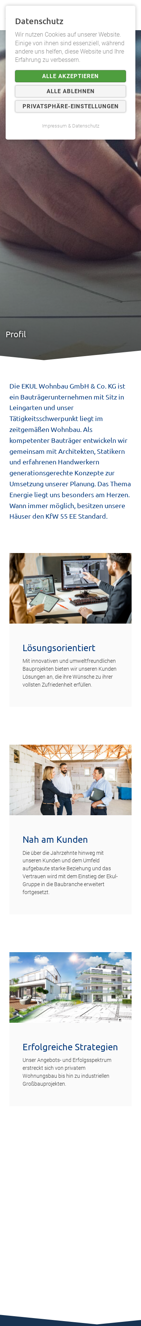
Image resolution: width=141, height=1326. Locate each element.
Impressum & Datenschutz (70, 126)
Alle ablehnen (71, 91)
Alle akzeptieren (70, 76)
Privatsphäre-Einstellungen (71, 106)
